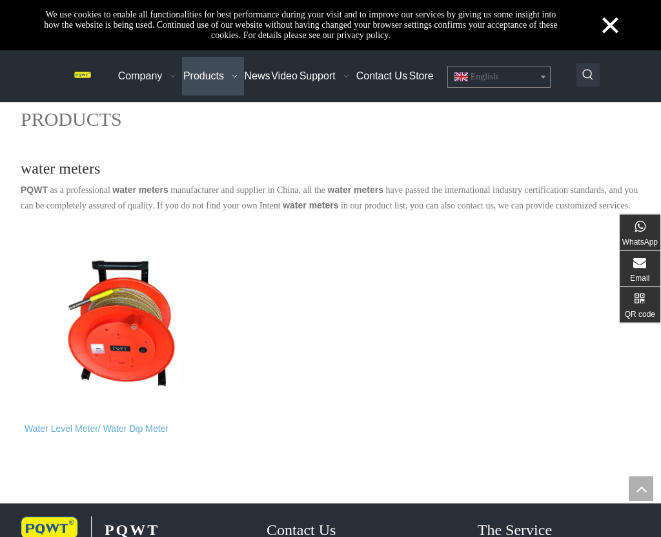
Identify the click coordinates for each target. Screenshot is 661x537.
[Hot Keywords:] (588, 74)
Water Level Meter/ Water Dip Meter (96, 436)
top (641, 488)
